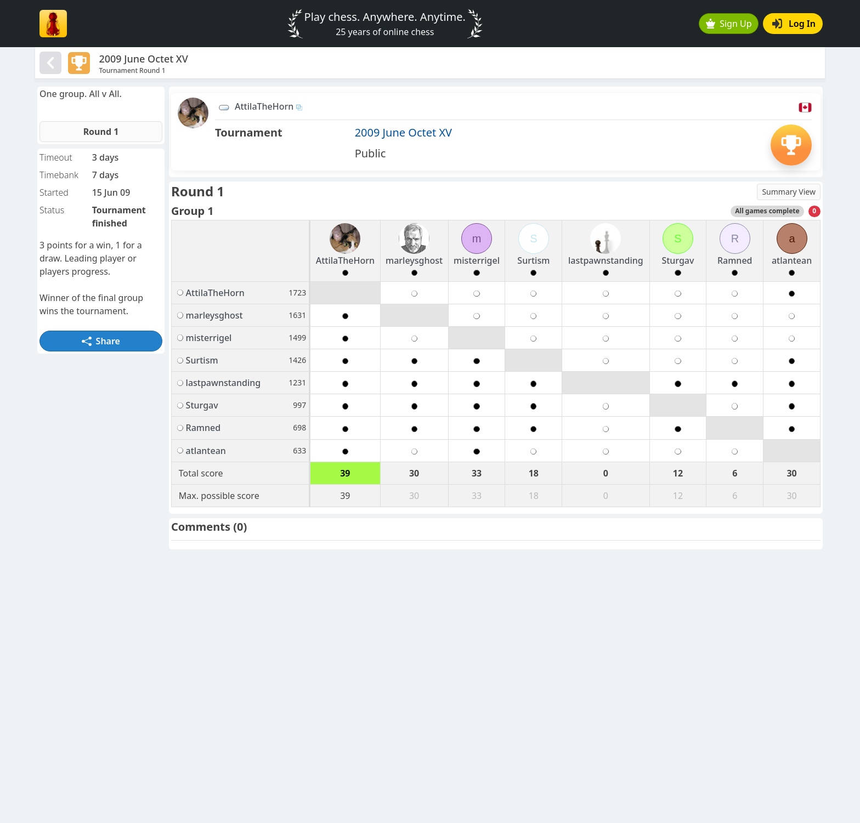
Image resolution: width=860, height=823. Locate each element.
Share (101, 341)
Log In (794, 24)
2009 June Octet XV (403, 132)
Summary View (789, 191)
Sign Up (729, 24)
